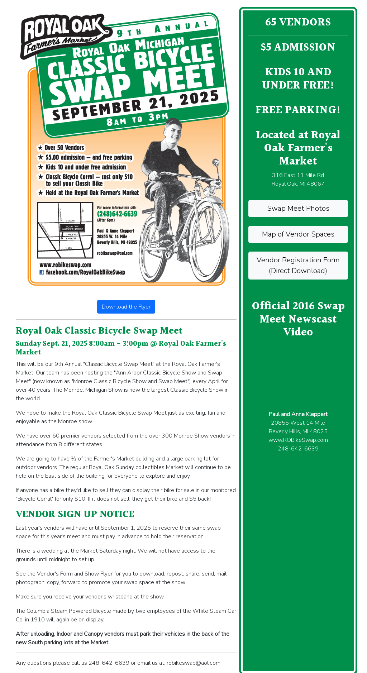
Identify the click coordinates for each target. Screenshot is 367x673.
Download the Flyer (126, 307)
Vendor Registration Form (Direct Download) (298, 265)
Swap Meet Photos (298, 208)
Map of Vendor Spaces (298, 234)
